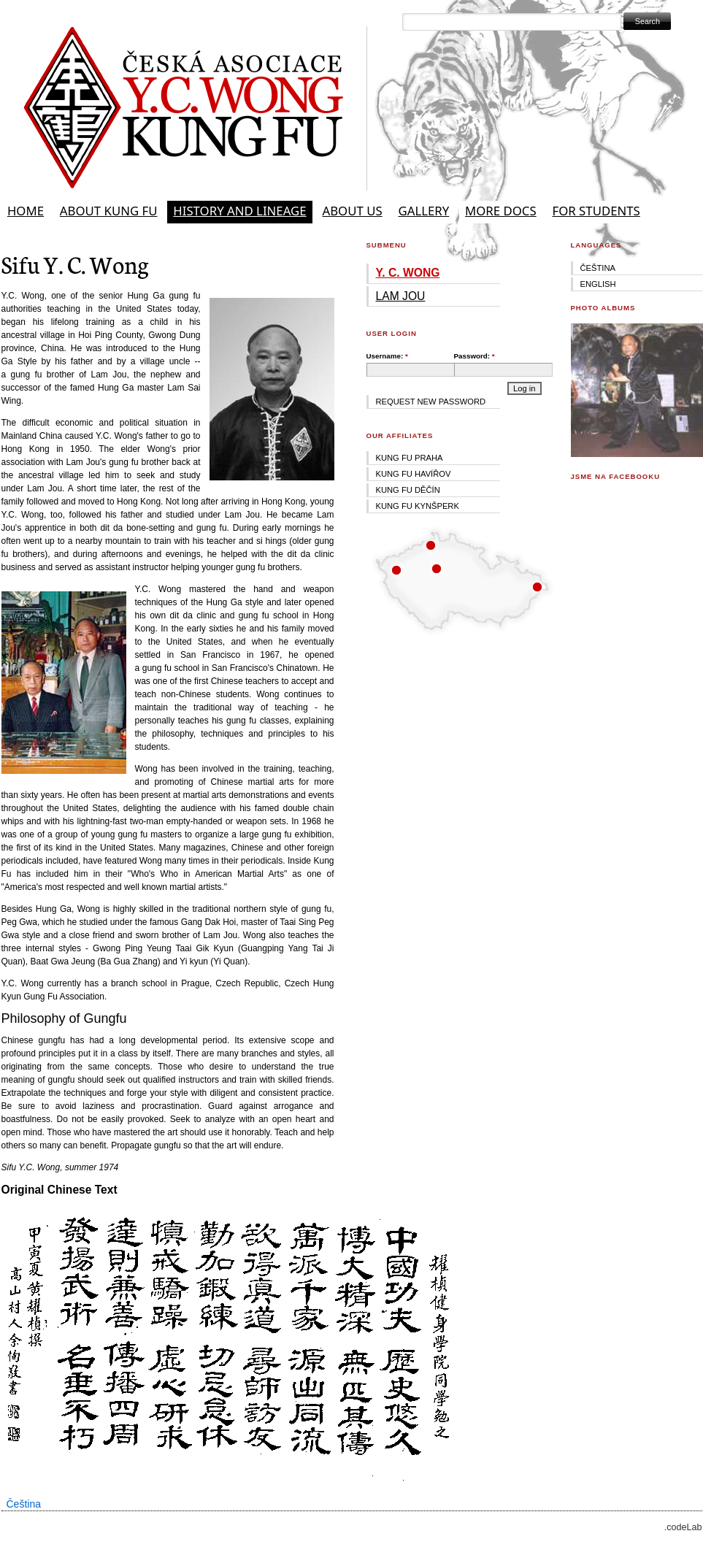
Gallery (423, 210)
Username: (387, 356)
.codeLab (683, 1527)
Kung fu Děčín (408, 489)
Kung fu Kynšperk (417, 506)
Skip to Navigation (669, 6)
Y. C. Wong (408, 272)
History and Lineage (239, 210)
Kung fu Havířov (413, 473)
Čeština (24, 1504)
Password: (474, 356)
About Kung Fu (109, 210)
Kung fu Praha (409, 457)
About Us (352, 210)
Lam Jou (401, 296)
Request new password (431, 401)
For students (596, 210)
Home (25, 210)
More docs (501, 210)
